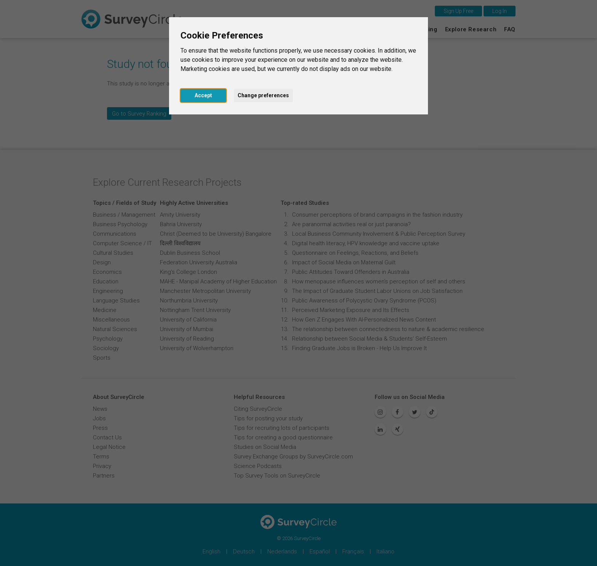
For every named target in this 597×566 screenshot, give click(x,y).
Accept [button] (203, 95)
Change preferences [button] (263, 95)
